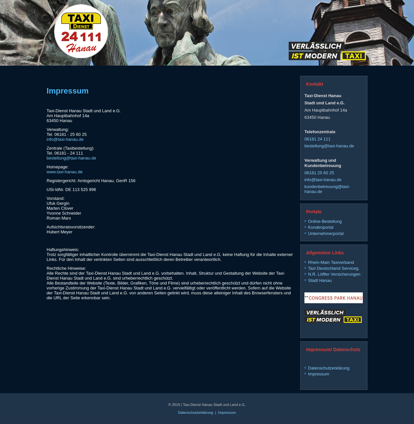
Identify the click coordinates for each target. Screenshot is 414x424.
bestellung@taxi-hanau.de (71, 158)
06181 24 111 (317, 139)
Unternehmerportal (325, 233)
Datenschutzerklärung (328, 368)
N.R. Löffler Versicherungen (334, 274)
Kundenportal (320, 227)
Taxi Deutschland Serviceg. (334, 268)
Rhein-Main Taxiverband (331, 262)
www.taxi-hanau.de (65, 171)
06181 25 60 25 (319, 172)
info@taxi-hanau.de (65, 139)
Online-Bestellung (325, 221)
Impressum (318, 373)
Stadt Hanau (320, 280)
